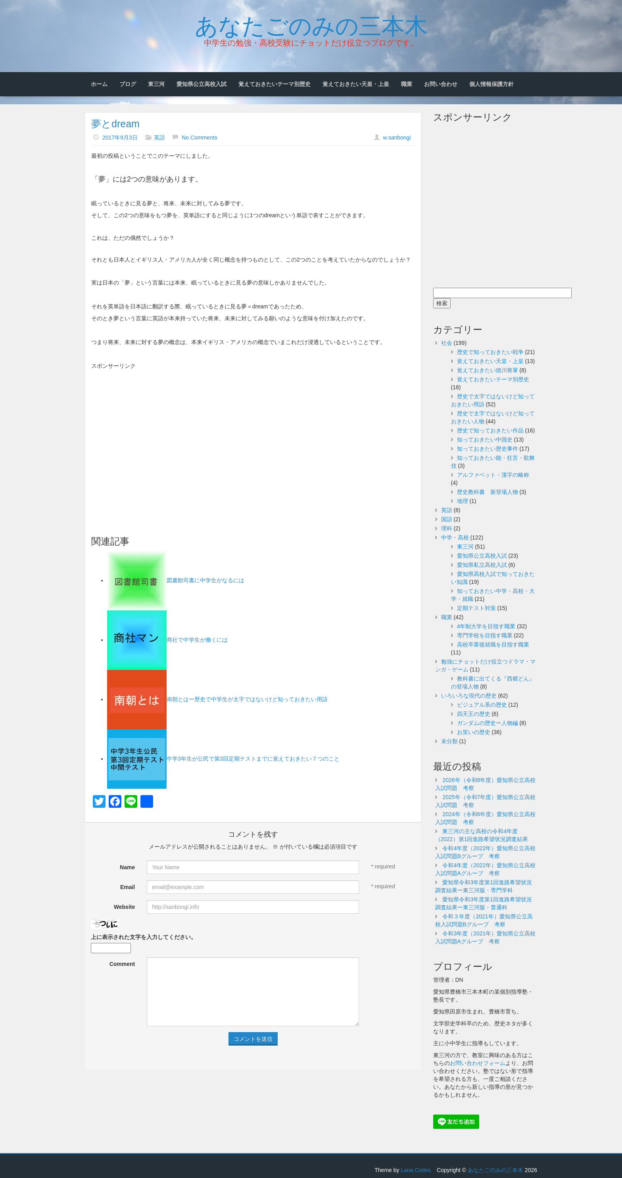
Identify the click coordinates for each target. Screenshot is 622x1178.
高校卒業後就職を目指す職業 (493, 644)
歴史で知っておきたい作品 (490, 430)
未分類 (449, 741)
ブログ (127, 84)
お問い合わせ (440, 84)
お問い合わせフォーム (477, 1063)
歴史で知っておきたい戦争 (490, 352)
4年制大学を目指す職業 (486, 626)
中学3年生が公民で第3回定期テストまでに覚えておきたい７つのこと (253, 758)
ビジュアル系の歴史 (482, 705)
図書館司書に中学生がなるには (205, 580)
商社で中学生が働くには (197, 640)
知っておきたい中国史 (485, 439)
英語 (159, 137)
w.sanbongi (397, 137)
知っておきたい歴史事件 (487, 449)
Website (124, 907)
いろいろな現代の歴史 (469, 695)
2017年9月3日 (120, 137)
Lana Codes (416, 1170)
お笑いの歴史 (473, 732)
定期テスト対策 (476, 608)
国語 (446, 519)
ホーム (99, 84)
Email (127, 887)
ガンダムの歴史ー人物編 (487, 723)
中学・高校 (455, 537)
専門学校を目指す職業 (485, 635)
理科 (446, 528)
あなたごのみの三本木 (311, 24)
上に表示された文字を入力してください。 (143, 937)
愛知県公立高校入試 (202, 84)
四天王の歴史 (473, 714)
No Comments (199, 137)
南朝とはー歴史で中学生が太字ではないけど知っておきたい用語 (247, 699)
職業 (406, 84)
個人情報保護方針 (491, 84)
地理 (462, 501)
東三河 (156, 84)
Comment (122, 964)
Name (127, 867)
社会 (446, 343)
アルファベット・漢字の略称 (493, 475)
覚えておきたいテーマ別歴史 (274, 84)
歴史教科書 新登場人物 (487, 492)
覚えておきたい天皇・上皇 (356, 84)
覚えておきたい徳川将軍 (487, 370)
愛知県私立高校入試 (482, 565)
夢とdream (115, 123)
